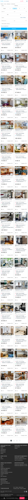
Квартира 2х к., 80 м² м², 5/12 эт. (6, 199)
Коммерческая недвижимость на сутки (21, 464)
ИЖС (1, 457)
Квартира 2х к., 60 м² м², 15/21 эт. (6, 268)
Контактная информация (5, 494)
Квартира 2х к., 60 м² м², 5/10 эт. (6, 130)
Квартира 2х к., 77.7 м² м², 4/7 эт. (20, 426)
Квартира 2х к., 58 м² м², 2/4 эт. (20, 380)
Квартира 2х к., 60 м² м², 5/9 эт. (6, 335)
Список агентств (3, 480)
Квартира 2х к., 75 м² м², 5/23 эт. (20, 63)
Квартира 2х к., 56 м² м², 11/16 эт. (6, 313)
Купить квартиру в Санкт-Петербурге (6, 446)
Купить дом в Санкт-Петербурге (21, 445)
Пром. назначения (3, 476)
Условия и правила (23, 488)
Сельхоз (2, 458)
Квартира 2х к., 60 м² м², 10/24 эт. (20, 108)
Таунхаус (16, 448)
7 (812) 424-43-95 (5, 488)
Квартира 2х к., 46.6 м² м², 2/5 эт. (20, 268)
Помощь (16, 487)
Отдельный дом (17, 446)
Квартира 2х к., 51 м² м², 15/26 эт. (20, 40)
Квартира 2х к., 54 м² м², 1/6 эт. (20, 335)
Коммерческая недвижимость (19, 457)
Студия (2, 465)
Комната (2, 453)
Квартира (2, 464)
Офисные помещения (4, 469)
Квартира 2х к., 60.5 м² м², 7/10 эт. (6, 358)
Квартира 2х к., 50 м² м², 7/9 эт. (20, 175)
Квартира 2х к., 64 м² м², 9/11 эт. (6, 222)
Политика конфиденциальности (6, 495)
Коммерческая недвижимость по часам (21, 465)
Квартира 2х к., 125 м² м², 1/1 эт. (6, 40)
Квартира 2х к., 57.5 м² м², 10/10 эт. (7, 176)
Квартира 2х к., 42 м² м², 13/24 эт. (20, 245)
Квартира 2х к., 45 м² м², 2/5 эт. (20, 358)
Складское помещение (4, 473)
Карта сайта (11, 494)
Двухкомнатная (3, 450)
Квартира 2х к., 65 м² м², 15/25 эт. (20, 222)
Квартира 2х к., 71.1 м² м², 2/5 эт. (6, 381)
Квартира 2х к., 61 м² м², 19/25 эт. (6, 63)
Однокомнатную (3, 449)
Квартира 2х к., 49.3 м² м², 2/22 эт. (6, 108)
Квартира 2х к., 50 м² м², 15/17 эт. (6, 290)
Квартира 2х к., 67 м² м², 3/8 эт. (20, 199)
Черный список (21, 487)
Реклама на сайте (16, 488)
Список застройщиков (4, 481)
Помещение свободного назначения (20, 458)
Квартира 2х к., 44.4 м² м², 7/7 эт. (20, 85)
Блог (1, 484)
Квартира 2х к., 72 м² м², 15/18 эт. (6, 426)
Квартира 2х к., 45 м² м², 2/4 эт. (20, 153)
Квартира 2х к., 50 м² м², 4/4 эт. (6, 153)
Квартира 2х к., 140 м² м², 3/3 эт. (20, 313)
